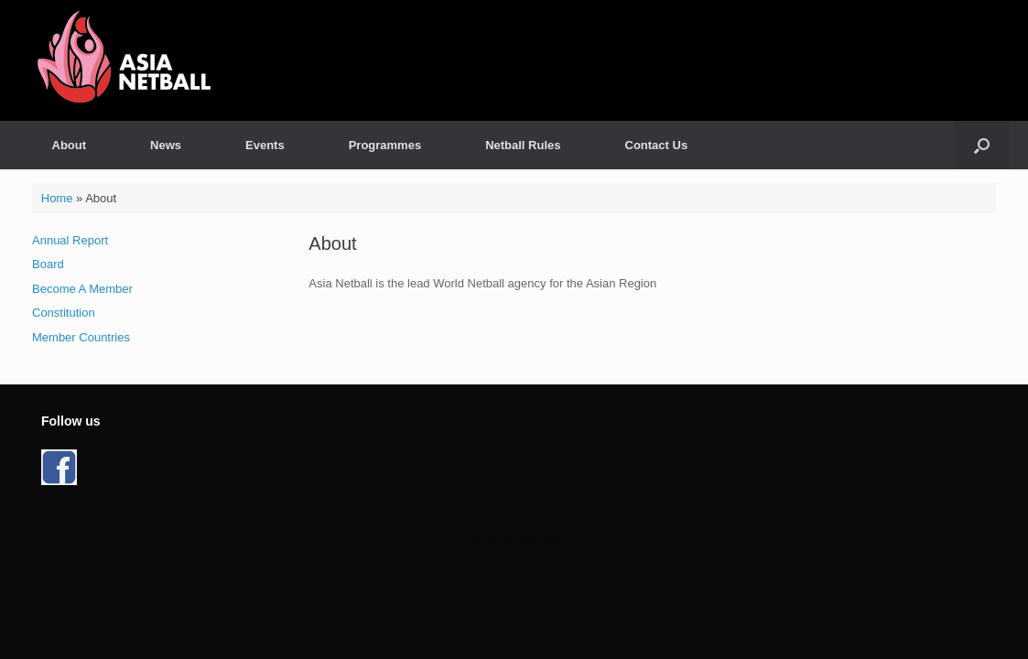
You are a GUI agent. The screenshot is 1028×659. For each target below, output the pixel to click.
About (69, 145)
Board (48, 264)
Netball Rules (522, 145)
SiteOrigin (538, 539)
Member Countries (81, 337)
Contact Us (656, 145)
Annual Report (70, 240)
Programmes (385, 145)
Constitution (63, 312)
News (165, 145)
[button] (982, 145)
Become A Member (82, 289)
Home (57, 198)
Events (265, 145)
